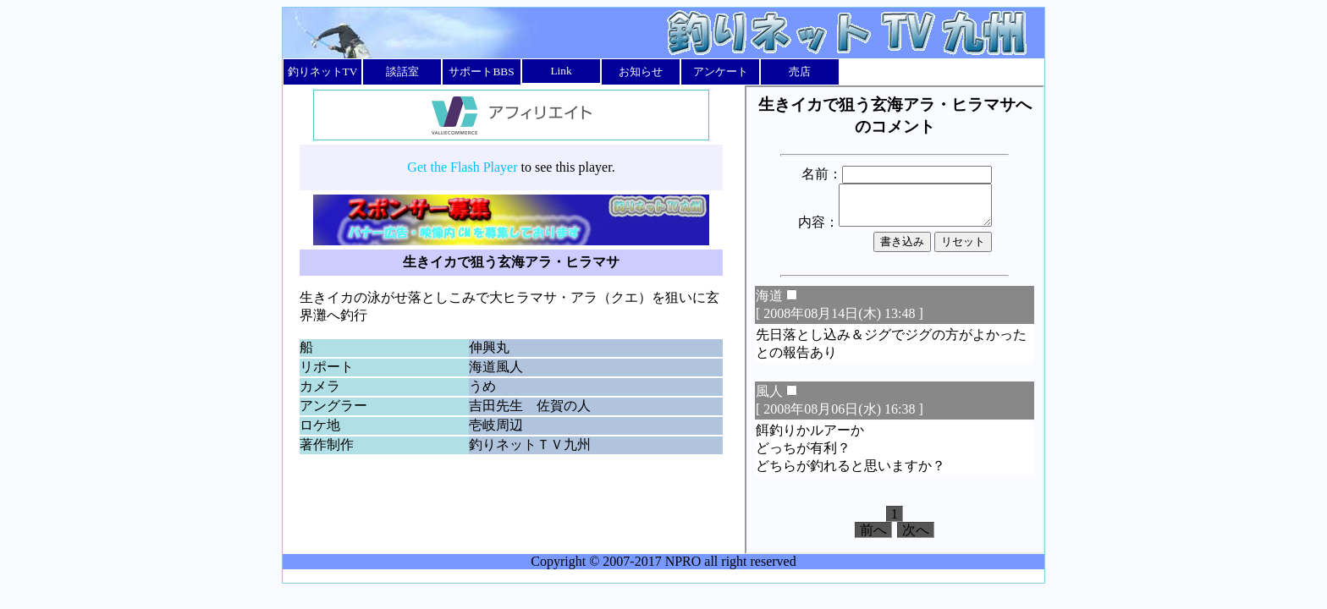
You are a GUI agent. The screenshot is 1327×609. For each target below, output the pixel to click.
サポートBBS (481, 71)
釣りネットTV (323, 71)
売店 (800, 71)
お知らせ (641, 71)
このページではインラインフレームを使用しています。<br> (894, 319)
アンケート (720, 71)
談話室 (402, 71)
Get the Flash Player (462, 167)
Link (560, 70)
